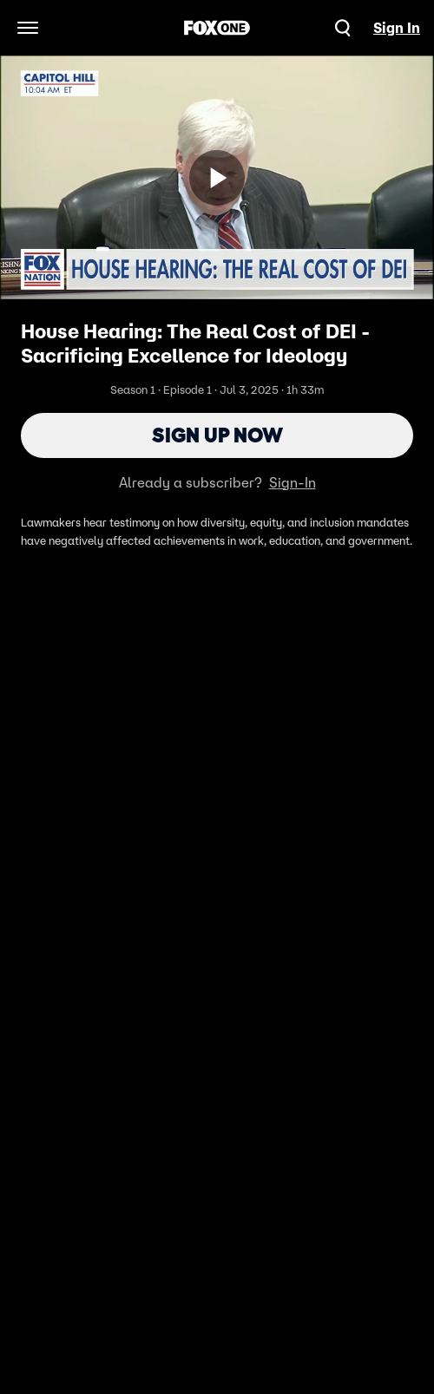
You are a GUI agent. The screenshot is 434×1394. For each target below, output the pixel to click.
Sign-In (292, 482)
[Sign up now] (217, 178)
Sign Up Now (217, 435)
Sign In (396, 27)
